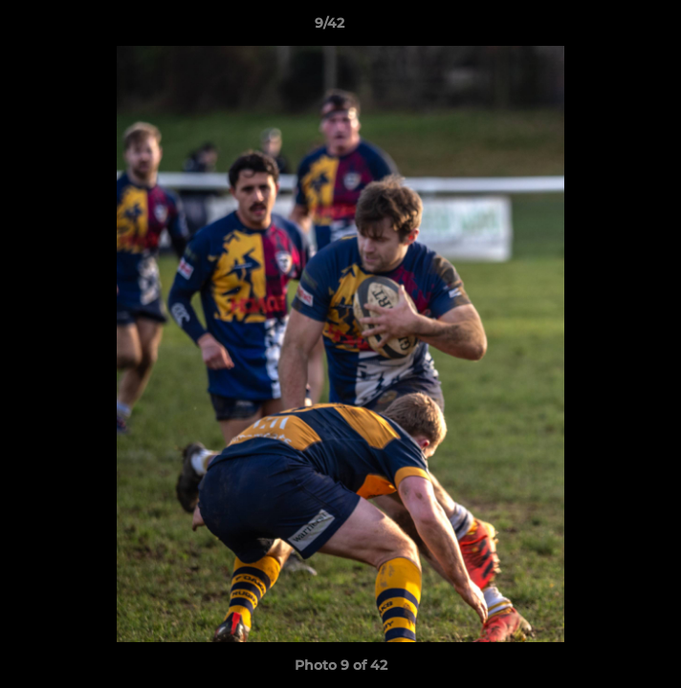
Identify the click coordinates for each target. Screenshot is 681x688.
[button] (612, 27)
